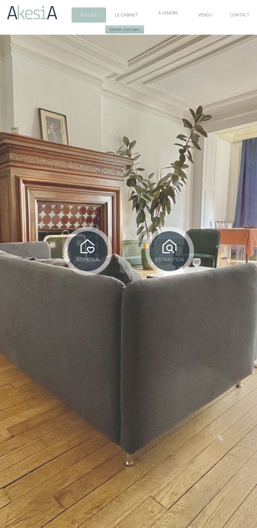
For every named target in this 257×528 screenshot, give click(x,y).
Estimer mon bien (124, 29)
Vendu (205, 15)
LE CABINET (126, 15)
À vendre (168, 13)
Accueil (88, 15)
